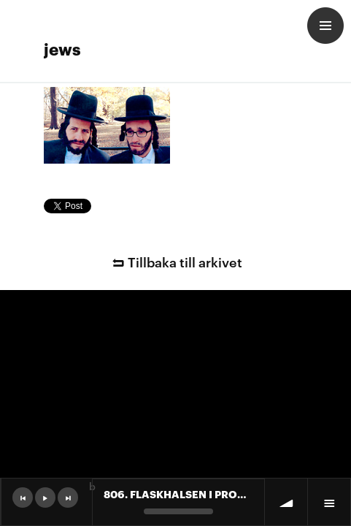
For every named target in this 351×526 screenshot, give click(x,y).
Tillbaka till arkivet (175, 261)
